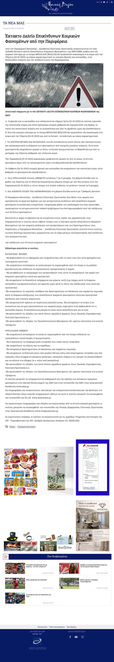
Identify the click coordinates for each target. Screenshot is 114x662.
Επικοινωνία (42, 628)
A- (69, 28)
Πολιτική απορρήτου (57, 628)
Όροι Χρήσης (71, 628)
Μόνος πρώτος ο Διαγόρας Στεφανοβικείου (89, 580)
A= (73, 28)
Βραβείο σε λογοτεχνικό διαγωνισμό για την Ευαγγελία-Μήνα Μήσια (93, 565)
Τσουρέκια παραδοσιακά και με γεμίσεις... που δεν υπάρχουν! (36, 565)
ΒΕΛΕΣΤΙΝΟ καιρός (13, 9)
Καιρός (12, 427)
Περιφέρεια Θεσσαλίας (26, 427)
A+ (66, 28)
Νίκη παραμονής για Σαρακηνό (36, 580)
